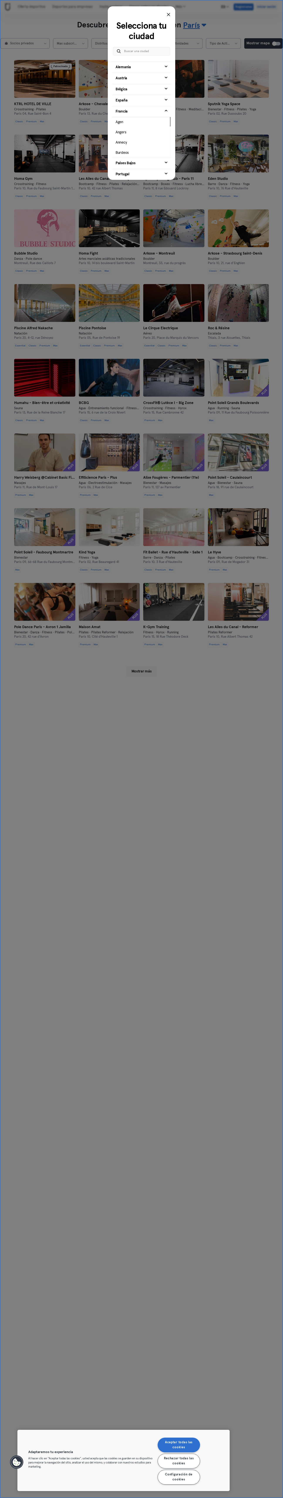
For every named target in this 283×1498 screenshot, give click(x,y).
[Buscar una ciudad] (141, 51)
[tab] (141, 67)
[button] (17, 1462)
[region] (123, 1460)
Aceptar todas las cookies (178, 1445)
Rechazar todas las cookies (179, 1461)
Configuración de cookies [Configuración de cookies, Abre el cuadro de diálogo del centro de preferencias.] (178, 1477)
